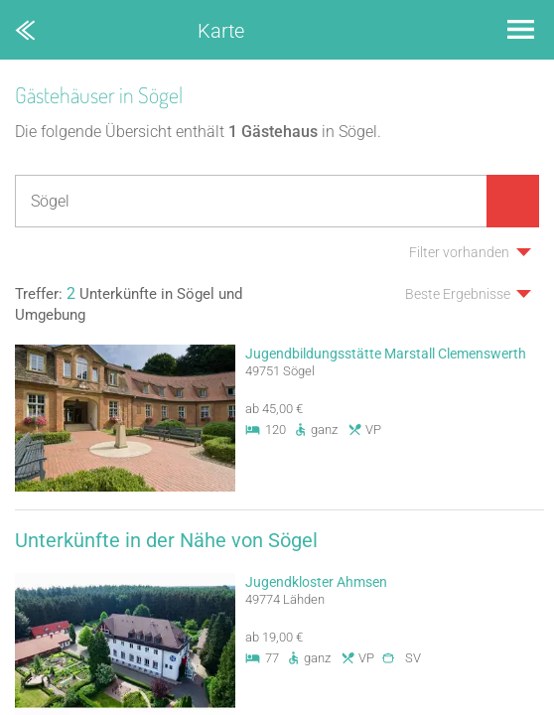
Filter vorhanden (459, 252)
